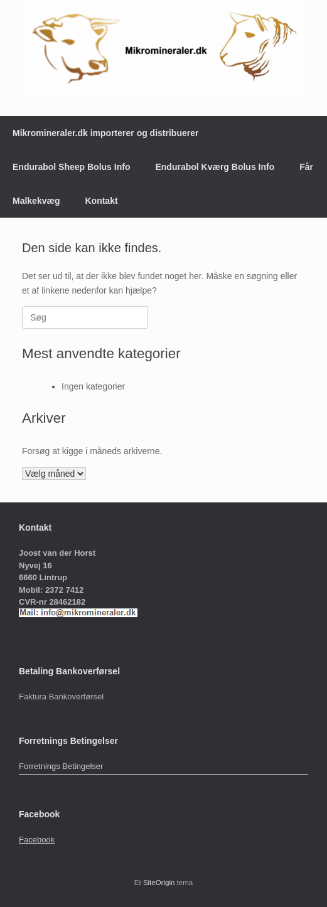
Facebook (37, 839)
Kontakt (101, 201)
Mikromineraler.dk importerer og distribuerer (105, 133)
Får (306, 167)
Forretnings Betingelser (61, 766)
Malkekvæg (36, 201)
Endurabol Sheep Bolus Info (71, 167)
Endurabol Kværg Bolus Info (214, 167)
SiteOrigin (159, 882)
